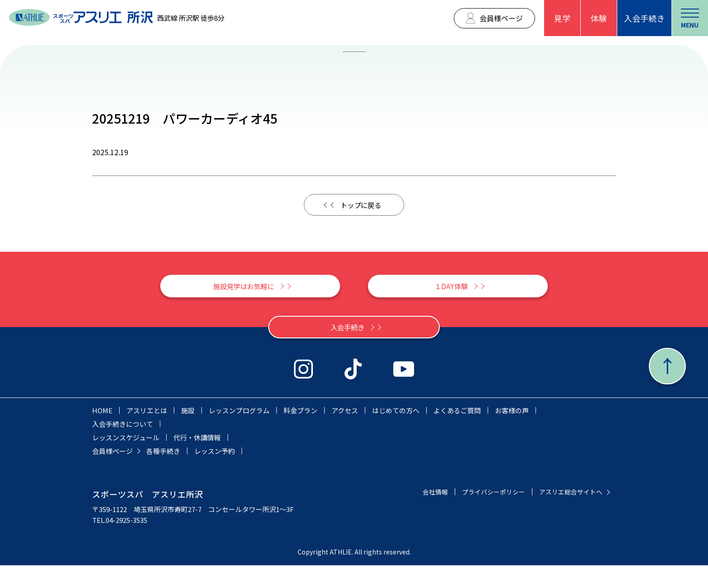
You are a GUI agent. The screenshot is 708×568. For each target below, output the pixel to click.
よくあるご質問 (457, 413)
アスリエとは (146, 413)
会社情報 (425, 494)
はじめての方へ (395, 413)
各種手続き (163, 453)
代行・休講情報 (197, 440)
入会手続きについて (122, 426)
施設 (188, 413)
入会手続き (644, 18)
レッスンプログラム (239, 413)
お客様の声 (512, 413)
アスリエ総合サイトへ (568, 494)
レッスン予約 (214, 453)
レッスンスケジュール (125, 440)
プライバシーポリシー (487, 494)
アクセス (344, 413)
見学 (562, 18)
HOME (102, 413)
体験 (599, 18)
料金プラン (300, 413)
